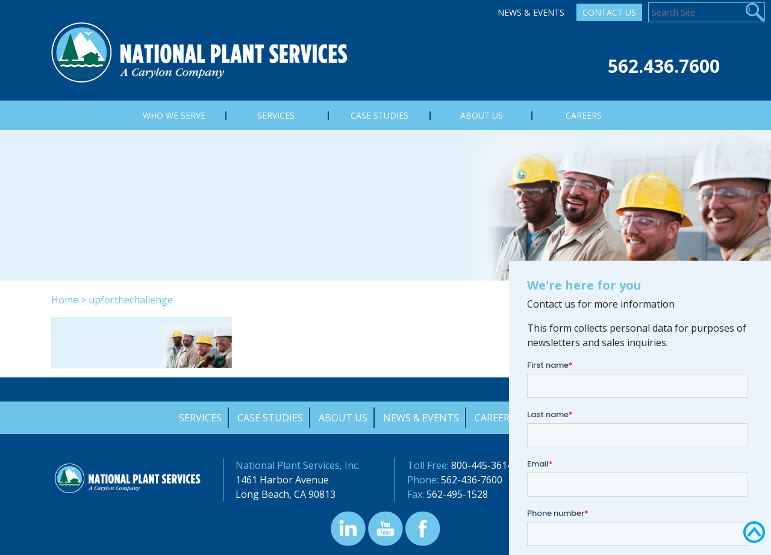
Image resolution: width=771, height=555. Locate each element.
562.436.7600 (664, 66)
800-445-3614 (482, 465)
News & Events (531, 12)
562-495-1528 (457, 494)
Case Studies (270, 417)
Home (64, 299)
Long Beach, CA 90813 (286, 494)
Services (200, 417)
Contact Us (609, 12)
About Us (343, 417)
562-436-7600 (471, 479)
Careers (495, 417)
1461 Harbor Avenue (282, 479)
